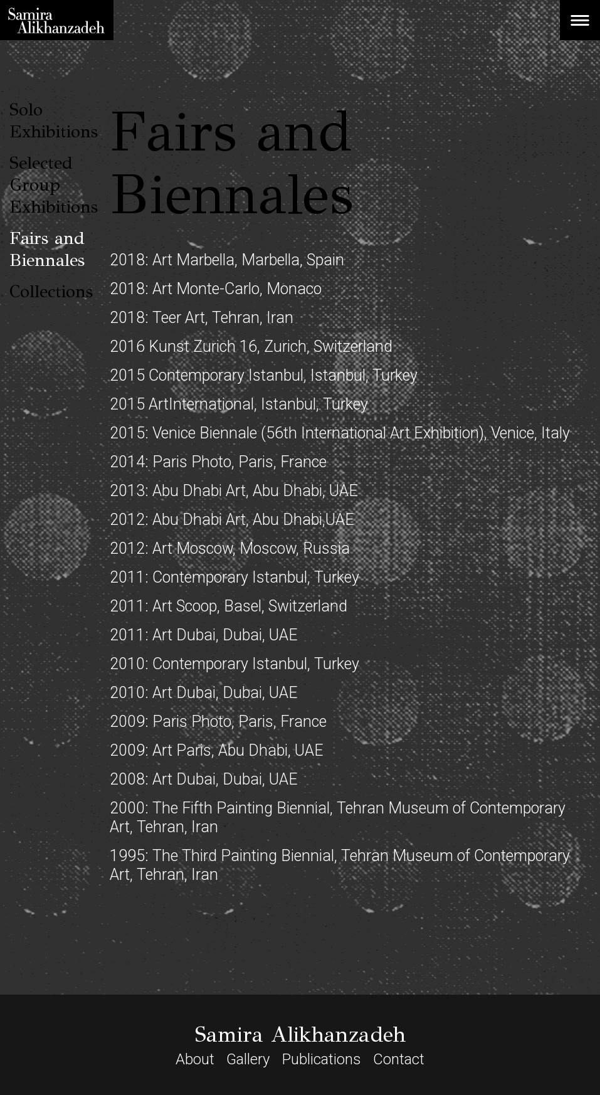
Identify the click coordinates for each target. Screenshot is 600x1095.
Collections (51, 291)
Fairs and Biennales (47, 249)
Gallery (248, 1059)
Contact (398, 1059)
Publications (321, 1059)
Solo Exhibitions (53, 120)
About (195, 1059)
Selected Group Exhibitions (53, 185)
